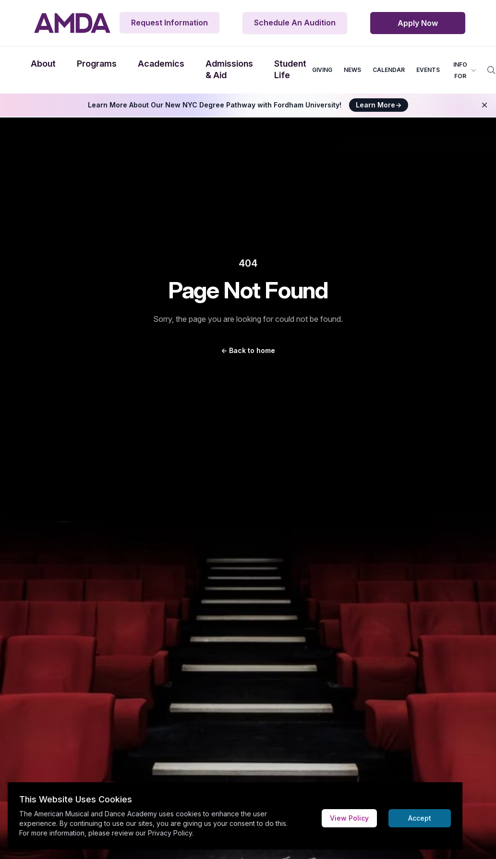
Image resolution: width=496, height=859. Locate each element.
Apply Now (418, 23)
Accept (419, 818)
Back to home (248, 350)
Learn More (378, 105)
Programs (97, 64)
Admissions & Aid (229, 69)
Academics (161, 64)
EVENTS (428, 69)
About (43, 64)
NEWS (352, 69)
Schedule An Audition (295, 22)
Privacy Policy (170, 833)
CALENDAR (389, 69)
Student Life (290, 69)
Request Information (169, 22)
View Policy (349, 818)
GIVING (322, 69)
